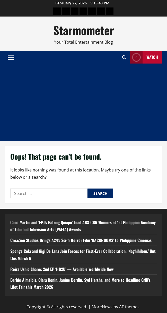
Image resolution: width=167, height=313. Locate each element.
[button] (10, 57)
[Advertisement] (83, 102)
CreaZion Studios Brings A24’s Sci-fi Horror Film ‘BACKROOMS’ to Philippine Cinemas (81, 240)
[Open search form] (124, 57)
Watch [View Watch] (144, 57)
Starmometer (83, 30)
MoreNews (102, 307)
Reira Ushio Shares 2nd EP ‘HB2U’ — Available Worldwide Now (62, 269)
